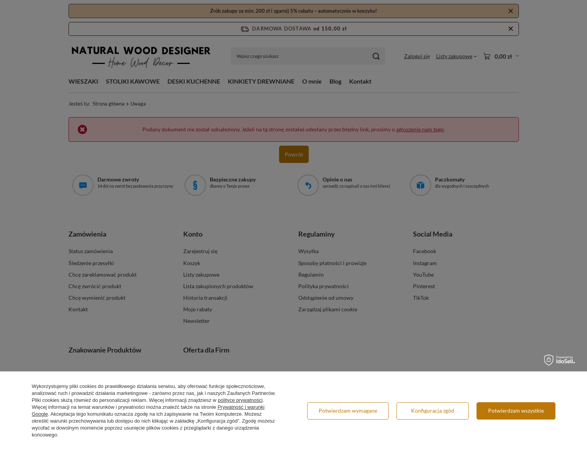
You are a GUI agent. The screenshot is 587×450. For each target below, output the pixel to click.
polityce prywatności (240, 400)
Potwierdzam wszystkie (516, 410)
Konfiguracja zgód (432, 410)
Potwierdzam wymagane (348, 410)
